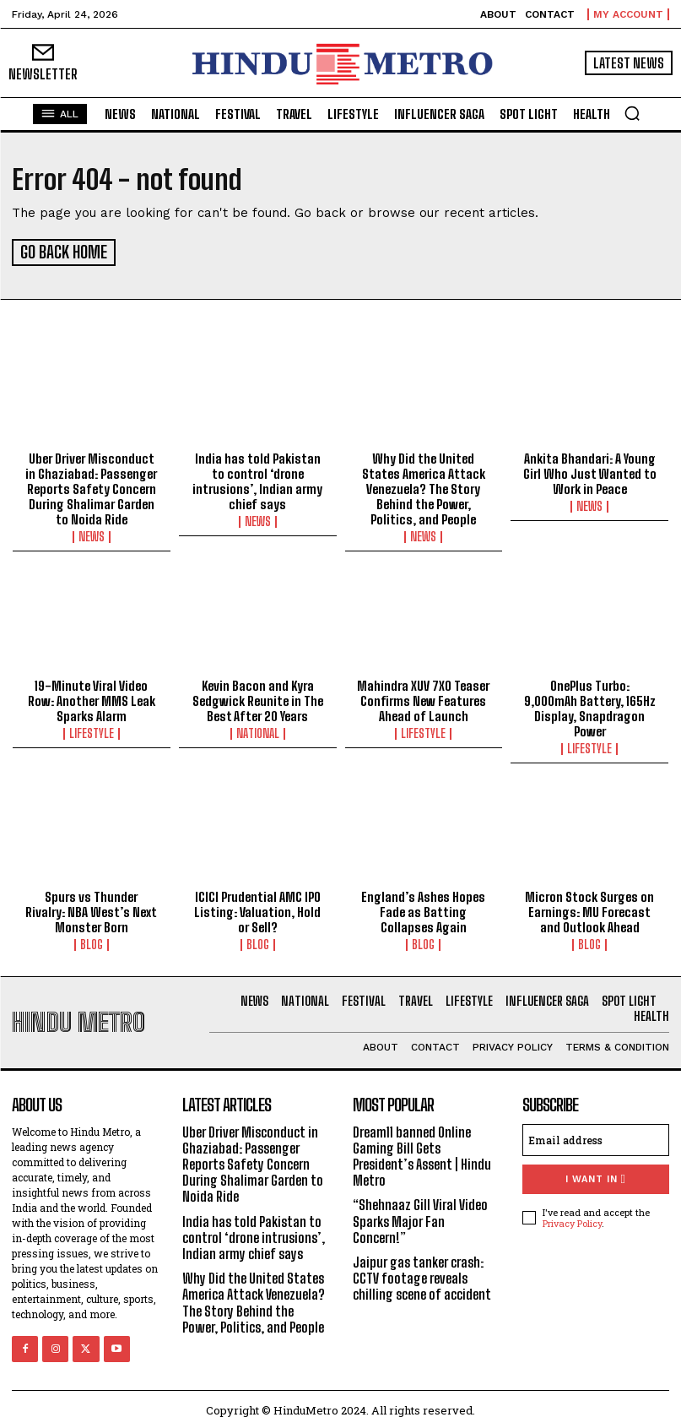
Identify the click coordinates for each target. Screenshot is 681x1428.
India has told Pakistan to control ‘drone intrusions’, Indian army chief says (257, 478)
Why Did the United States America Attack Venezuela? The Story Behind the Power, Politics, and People (423, 486)
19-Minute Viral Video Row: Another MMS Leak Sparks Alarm (91, 698)
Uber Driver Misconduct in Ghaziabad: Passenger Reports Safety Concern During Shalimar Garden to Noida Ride (91, 486)
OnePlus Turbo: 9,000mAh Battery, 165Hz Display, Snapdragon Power (590, 706)
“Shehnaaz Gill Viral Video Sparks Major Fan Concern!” (420, 1218)
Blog (91, 942)
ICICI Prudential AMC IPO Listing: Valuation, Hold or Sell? (257, 909)
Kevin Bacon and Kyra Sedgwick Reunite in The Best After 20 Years (257, 698)
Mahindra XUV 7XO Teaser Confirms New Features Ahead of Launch (423, 698)
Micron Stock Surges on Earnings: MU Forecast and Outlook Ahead (589, 909)
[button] (632, 113)
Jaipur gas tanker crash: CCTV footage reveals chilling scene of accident (422, 1276)
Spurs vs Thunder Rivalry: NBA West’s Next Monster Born (91, 909)
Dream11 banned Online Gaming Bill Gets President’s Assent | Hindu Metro (422, 1153)
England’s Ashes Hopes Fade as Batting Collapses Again (423, 909)
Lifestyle (91, 731)
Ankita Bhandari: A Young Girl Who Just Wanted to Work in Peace (590, 471)
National (257, 731)
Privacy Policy (572, 1220)
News (91, 534)
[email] (595, 1137)
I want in (595, 1176)
